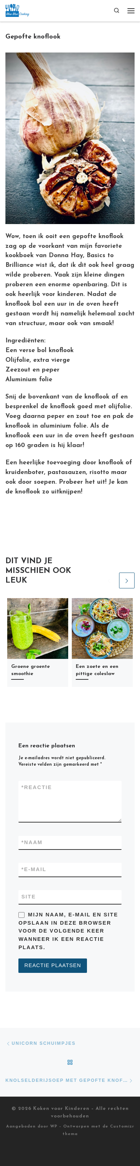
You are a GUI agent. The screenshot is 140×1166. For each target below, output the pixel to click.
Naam (32, 843)
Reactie (36, 788)
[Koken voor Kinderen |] (17, 10)
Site (28, 896)
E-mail (33, 870)
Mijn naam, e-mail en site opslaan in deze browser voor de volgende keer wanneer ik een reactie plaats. (68, 931)
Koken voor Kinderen (61, 1108)
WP (53, 1127)
